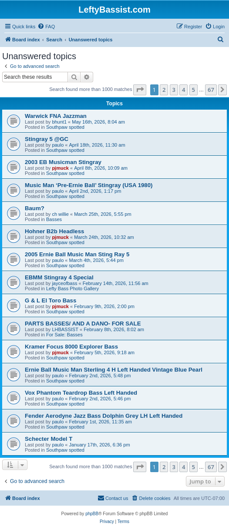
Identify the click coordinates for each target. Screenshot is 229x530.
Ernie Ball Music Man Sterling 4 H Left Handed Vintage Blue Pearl (113, 369)
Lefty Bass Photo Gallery (72, 288)
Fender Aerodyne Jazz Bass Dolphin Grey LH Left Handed (103, 416)
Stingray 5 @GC (46, 139)
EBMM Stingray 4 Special (59, 277)
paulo (58, 145)
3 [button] (173, 90)
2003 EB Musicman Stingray (63, 162)
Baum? (34, 208)
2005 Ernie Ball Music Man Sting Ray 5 (77, 254)
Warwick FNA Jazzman (56, 116)
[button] (139, 89)
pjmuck (60, 168)
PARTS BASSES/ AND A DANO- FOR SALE (83, 323)
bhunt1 (59, 121)
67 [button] (211, 90)
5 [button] (193, 90)
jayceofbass (64, 283)
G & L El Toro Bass (50, 300)
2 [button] (163, 90)
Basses (54, 219)
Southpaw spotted (65, 127)
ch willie (60, 214)
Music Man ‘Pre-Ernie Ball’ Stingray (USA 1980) (88, 185)
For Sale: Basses (64, 334)
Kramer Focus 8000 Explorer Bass (71, 346)
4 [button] (183, 90)
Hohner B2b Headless (54, 231)
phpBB (91, 513)
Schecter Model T (48, 439)
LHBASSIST (65, 329)
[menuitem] (46, 26)
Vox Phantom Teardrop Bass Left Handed (81, 392)
